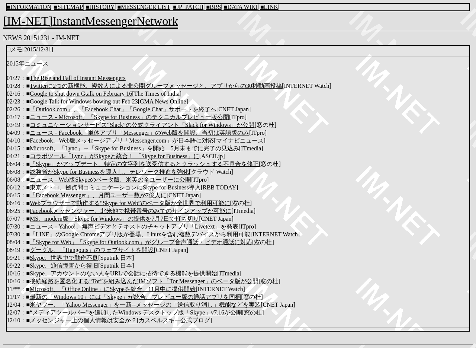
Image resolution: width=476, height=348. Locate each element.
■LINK (269, 7)
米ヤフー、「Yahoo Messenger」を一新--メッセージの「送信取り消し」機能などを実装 (145, 304)
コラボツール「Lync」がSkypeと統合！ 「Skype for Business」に (114, 156)
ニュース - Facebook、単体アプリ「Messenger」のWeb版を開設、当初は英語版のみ (139, 133)
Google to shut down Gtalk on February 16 (81, 93)
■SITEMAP (68, 7)
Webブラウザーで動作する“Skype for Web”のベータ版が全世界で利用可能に (130, 203)
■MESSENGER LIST (143, 7)
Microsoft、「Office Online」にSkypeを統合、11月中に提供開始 (113, 289)
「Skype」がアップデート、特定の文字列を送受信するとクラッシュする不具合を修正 (144, 164)
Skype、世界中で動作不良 (64, 258)
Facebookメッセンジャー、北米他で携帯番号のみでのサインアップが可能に (130, 211)
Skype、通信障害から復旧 (64, 265)
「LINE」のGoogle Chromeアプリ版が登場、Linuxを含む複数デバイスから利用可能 (140, 234)
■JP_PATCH (188, 7)
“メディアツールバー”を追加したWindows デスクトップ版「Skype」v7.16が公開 (136, 312)
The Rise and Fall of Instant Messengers (78, 78)
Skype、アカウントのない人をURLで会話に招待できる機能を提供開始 (123, 273)
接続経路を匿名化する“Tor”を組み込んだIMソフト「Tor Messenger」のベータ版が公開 (144, 281)
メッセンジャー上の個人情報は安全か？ (83, 320)
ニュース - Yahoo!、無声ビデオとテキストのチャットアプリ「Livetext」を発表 (134, 226)
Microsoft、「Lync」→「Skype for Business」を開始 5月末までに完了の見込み (134, 148)
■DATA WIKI (241, 7)
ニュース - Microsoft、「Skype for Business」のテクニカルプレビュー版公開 (129, 117)
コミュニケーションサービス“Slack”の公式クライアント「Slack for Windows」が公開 (142, 125)
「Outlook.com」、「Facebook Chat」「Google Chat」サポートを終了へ (123, 109)
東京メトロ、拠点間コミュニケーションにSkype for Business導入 (115, 187)
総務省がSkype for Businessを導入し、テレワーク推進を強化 (109, 172)
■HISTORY (100, 7)
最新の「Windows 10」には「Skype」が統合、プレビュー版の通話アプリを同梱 (135, 297)
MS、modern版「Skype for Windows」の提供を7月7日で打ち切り (114, 218)
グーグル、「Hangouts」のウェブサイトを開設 (92, 250)
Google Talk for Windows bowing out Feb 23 (84, 101)
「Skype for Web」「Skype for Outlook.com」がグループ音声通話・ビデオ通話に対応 (141, 242)
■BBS (213, 7)
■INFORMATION (29, 7)
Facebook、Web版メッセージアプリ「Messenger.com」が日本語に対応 (122, 140)
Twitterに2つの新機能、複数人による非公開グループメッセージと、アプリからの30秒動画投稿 (156, 86)
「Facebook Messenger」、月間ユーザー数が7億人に (98, 195)
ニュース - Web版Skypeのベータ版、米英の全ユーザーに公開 (110, 179)
